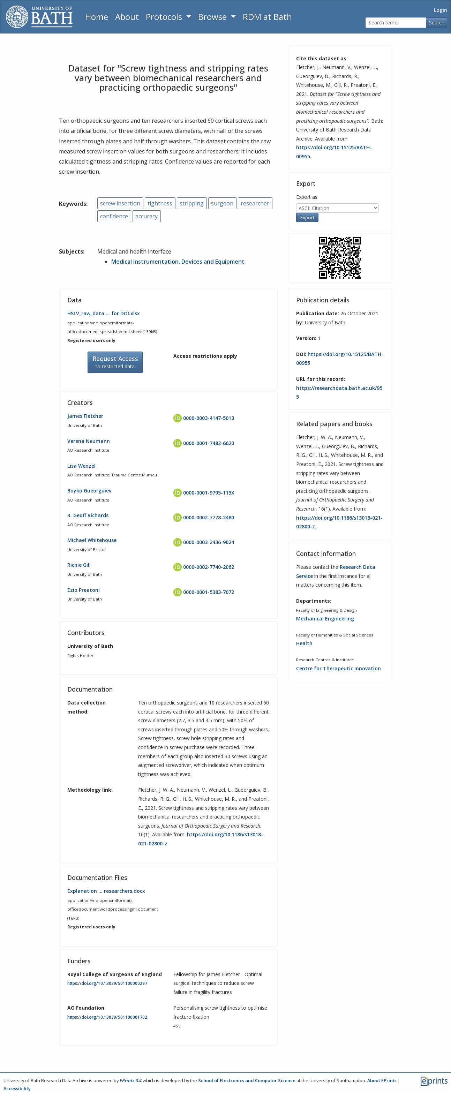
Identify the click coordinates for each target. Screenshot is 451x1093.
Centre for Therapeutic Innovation (338, 668)
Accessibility (17, 1088)
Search (436, 22)
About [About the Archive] (127, 16)
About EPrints (382, 1080)
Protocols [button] (165, 16)
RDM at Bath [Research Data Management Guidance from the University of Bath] (267, 16)
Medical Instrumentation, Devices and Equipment (178, 261)
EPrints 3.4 (131, 1080)
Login (440, 10)
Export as (306, 197)
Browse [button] (213, 16)
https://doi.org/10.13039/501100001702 (107, 1017)
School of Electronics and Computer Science (246, 1080)
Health (304, 643)
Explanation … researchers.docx (106, 891)
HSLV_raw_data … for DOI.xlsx (103, 313)
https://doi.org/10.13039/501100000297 (107, 983)
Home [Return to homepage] (96, 16)
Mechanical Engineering (325, 618)
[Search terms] (396, 22)
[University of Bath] (39, 16)
